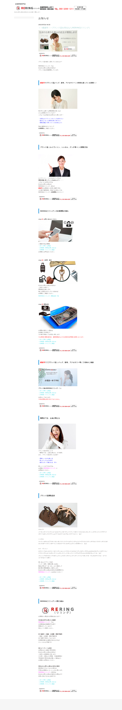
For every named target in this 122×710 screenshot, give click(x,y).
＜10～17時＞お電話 (44, 245)
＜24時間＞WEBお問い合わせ (47, 247)
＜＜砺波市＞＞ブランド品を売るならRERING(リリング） (64, 28)
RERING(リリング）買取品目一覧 (48, 296)
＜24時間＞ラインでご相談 (46, 249)
